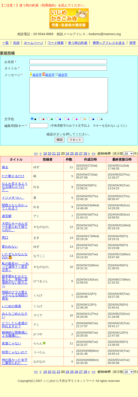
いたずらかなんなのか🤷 (15, 262)
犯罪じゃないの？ (15, 359)
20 (49, 160)
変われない (10, 253)
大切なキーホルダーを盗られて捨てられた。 (15, 234)
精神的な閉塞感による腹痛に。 (15, 340)
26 (76, 160)
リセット (75, 146)
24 (67, 160)
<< (36, 160)
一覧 (5, 43)
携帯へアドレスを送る (109, 43)
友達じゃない (11, 350)
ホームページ (33, 43)
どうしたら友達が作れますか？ (15, 331)
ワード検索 (56, 43)
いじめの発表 (11, 313)
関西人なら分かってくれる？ (15, 213)
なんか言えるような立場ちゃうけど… (15, 194)
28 (85, 160)
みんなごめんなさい (15, 322)
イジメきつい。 (13, 204)
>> (93, 160)
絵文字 (37, 75)
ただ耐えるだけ (13, 183)
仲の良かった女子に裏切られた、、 (15, 368)
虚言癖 (7, 223)
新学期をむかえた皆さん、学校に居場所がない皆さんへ (15, 288)
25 (72, 160)
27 (81, 160)
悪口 (5, 244)
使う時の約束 (77, 43)
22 (58, 160)
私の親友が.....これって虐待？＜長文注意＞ (15, 274)
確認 (60, 146)
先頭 (16, 43)
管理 (132, 43)
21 (54, 160)
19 (45, 160)
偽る (5, 174)
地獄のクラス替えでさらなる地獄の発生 (15, 302)
